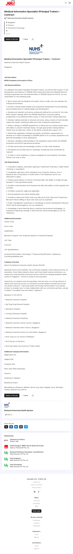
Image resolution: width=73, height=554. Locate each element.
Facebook (38, 492)
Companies (36, 504)
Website (9, 415)
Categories (36, 526)
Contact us (36, 482)
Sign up (36, 537)
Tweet (6, 427)
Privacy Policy (36, 488)
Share (11, 427)
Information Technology (16, 28)
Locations (36, 523)
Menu (3, 2)
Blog (36, 506)
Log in (36, 535)
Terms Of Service (36, 485)
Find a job (36, 501)
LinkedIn (34, 492)
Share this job (33, 39)
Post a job (36, 511)
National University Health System (20, 18)
